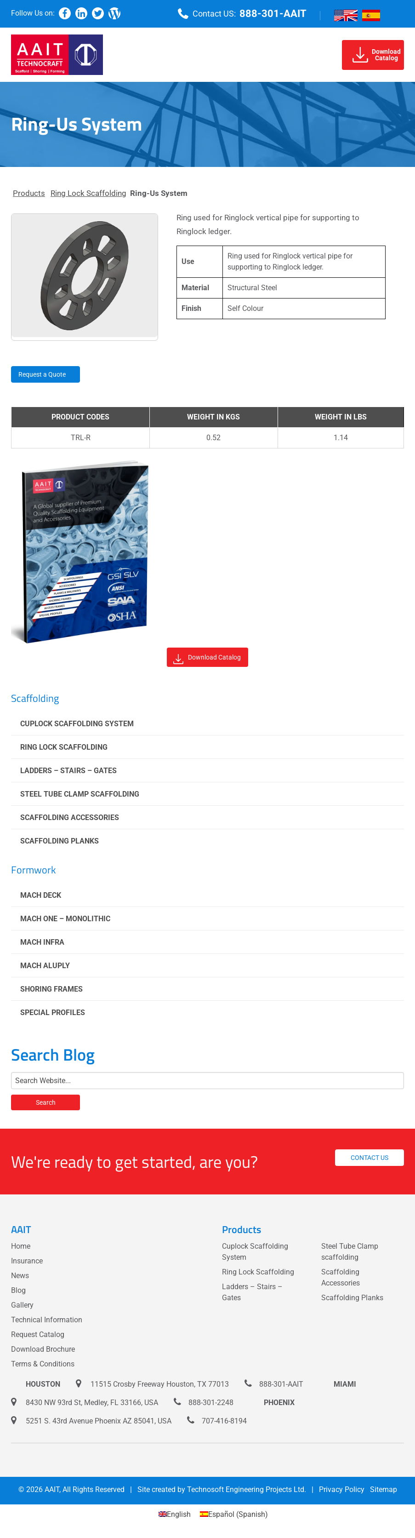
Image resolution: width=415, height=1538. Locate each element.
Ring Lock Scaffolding (88, 193)
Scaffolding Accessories (69, 817)
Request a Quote (42, 374)
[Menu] (396, 13)
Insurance (27, 1261)
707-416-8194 (224, 1421)
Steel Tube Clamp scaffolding (79, 794)
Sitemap (383, 1489)
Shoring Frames (51, 989)
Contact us (369, 1157)
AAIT (52, 1489)
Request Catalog (37, 1334)
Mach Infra (42, 942)
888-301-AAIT (273, 13)
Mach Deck (40, 895)
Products (29, 193)
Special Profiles (52, 1012)
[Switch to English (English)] (174, 1514)
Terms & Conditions (42, 1364)
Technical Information (46, 1319)
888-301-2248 (210, 1402)
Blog (18, 1290)
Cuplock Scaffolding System (77, 723)
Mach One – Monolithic (65, 918)
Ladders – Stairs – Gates (68, 770)
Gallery (22, 1305)
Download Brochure (43, 1349)
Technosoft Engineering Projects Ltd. (246, 1489)
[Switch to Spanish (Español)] (234, 1514)
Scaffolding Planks (59, 841)
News (20, 1275)
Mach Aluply (45, 965)
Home (20, 1246)
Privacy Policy (341, 1489)
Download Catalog (207, 659)
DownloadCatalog (376, 55)
